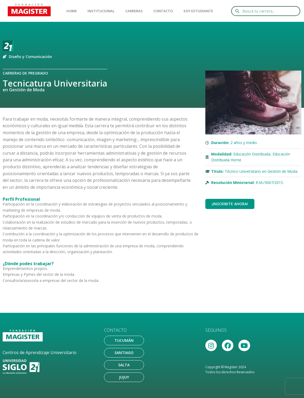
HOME (71, 11)
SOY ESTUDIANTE (198, 11)
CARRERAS (134, 11)
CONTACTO (163, 11)
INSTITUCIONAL (101, 11)
